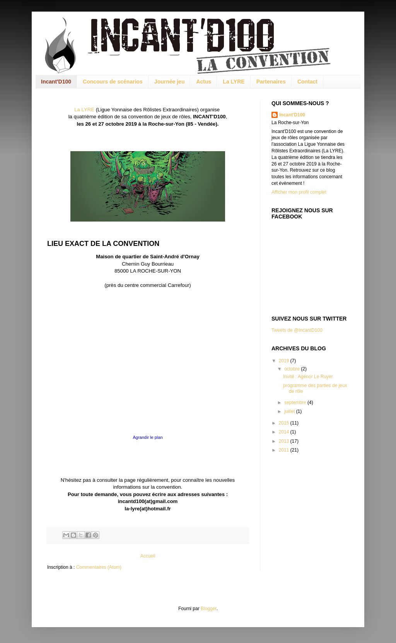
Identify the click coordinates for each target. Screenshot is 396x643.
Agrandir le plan (147, 437)
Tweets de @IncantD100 (297, 330)
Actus (203, 81)
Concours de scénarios (113, 81)
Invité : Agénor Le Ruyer (308, 376)
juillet (290, 411)
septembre (295, 402)
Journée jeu (169, 81)
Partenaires (271, 81)
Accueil (147, 556)
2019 (284, 360)
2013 (284, 441)
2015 (284, 423)
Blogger (209, 608)
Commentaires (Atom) (98, 567)
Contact (307, 81)
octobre (292, 369)
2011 (284, 450)
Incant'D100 (56, 81)
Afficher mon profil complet (298, 192)
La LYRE (233, 81)
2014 (284, 432)
